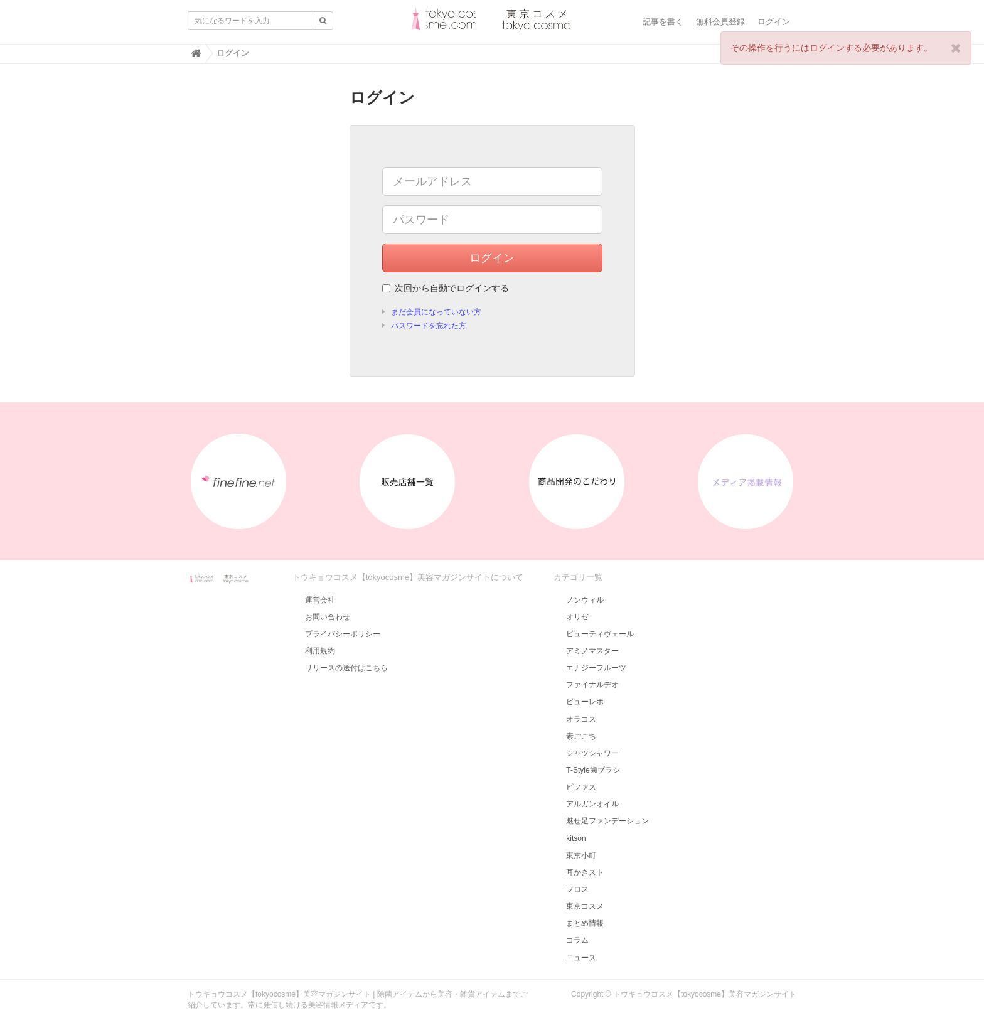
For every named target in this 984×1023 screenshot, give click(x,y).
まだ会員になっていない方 (436, 312)
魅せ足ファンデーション (607, 821)
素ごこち (581, 736)
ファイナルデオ (592, 684)
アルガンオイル (592, 804)
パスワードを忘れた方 (428, 325)
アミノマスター (592, 650)
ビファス (581, 787)
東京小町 (581, 855)
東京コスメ (585, 906)
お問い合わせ (327, 617)
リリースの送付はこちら (346, 667)
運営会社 (320, 600)
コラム (577, 940)
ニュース (581, 957)
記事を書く (663, 21)
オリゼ (577, 617)
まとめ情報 (585, 923)
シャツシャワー (592, 753)
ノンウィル (585, 600)
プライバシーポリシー (342, 633)
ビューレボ (585, 701)
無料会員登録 (720, 21)
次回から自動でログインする (445, 288)
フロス (577, 889)
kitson (576, 838)
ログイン (773, 21)
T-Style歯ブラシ (592, 770)
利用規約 (320, 650)
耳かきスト (585, 872)
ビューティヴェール (600, 633)
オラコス (581, 719)
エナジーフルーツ (596, 667)
